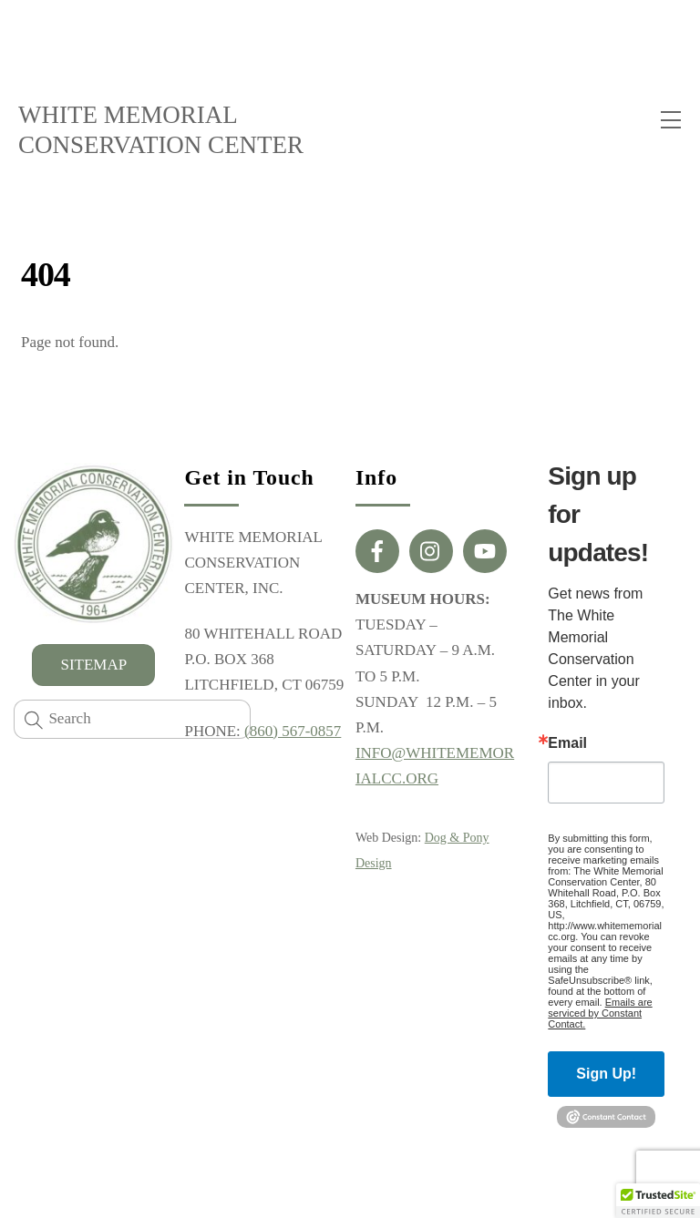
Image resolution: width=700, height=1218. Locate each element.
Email (567, 743)
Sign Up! (606, 1073)
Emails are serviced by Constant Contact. (600, 1013)
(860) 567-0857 (292, 731)
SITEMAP (93, 664)
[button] (658, 1200)
